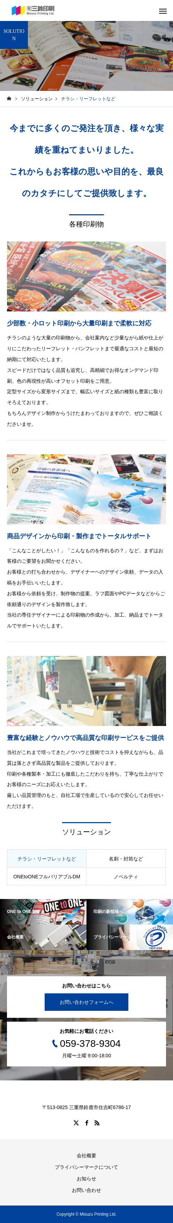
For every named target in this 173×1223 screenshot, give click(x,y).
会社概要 (86, 1155)
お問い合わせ (86, 1190)
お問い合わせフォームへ (86, 1002)
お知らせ (86, 1178)
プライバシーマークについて (86, 1167)
